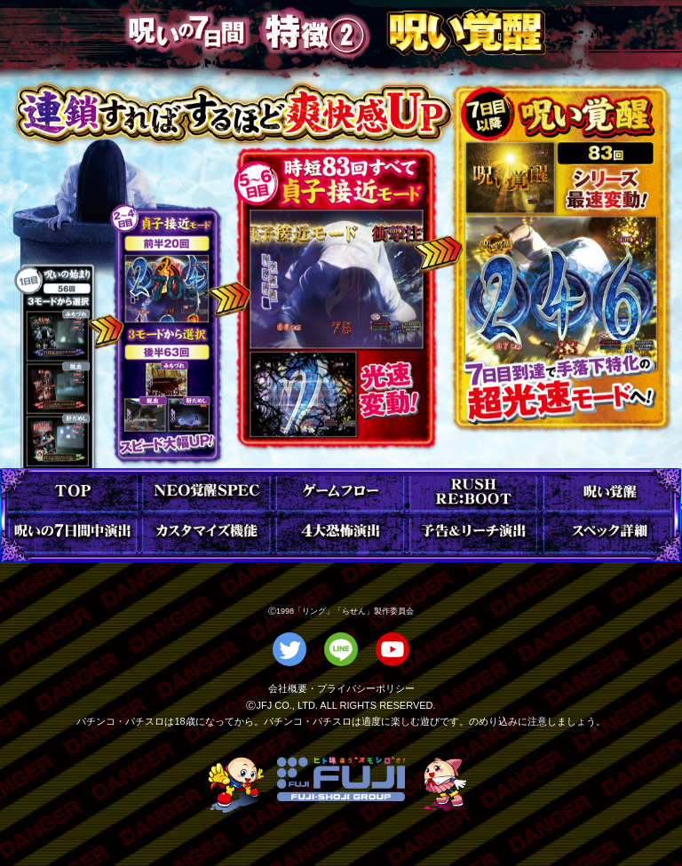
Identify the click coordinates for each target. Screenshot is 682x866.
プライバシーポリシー (366, 688)
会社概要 (287, 688)
